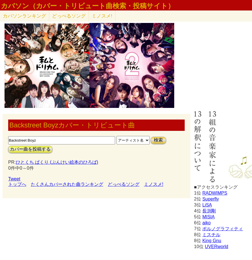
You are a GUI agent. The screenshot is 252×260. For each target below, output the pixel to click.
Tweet (14, 178)
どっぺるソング (69, 16)
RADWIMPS (214, 193)
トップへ (17, 184)
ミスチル (211, 234)
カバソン (24, 16)
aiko (206, 222)
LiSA (207, 205)
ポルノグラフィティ (222, 228)
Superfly (210, 199)
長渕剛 (209, 210)
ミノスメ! (102, 16)
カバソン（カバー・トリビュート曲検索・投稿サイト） (88, 6)
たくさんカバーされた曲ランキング (67, 184)
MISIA (208, 216)
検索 (158, 140)
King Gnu (211, 240)
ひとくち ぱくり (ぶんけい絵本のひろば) (57, 162)
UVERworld (216, 246)
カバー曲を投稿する (30, 149)
